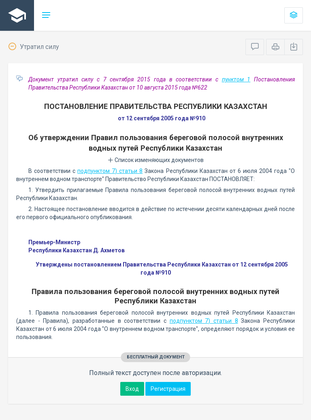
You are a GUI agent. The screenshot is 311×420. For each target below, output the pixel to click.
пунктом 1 (236, 79)
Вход (132, 389)
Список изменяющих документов (156, 160)
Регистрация (168, 389)
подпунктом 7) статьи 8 (110, 171)
